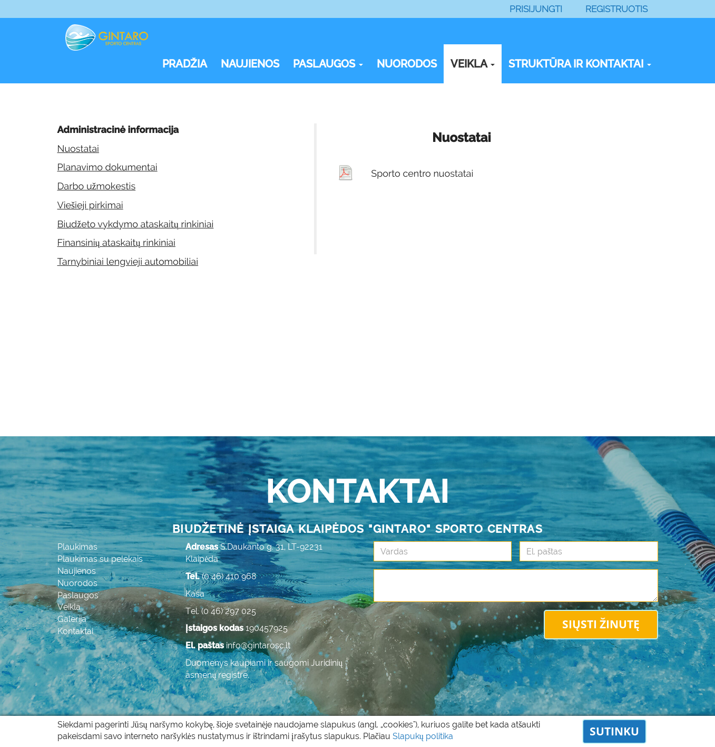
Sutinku (614, 731)
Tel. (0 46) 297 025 (220, 611)
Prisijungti (536, 9)
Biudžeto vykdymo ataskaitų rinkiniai (135, 224)
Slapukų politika (423, 736)
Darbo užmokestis (96, 186)
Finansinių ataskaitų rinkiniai (116, 242)
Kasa (194, 594)
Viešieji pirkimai (90, 205)
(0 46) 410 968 (229, 576)
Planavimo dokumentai (107, 167)
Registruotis (616, 9)
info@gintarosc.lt (258, 645)
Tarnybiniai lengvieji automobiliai (128, 261)
